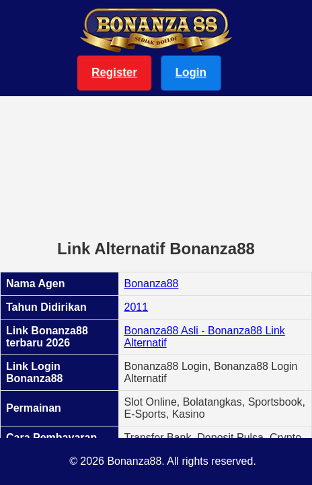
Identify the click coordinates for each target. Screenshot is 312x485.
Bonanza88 (151, 283)
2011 (136, 307)
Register (114, 72)
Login (191, 72)
